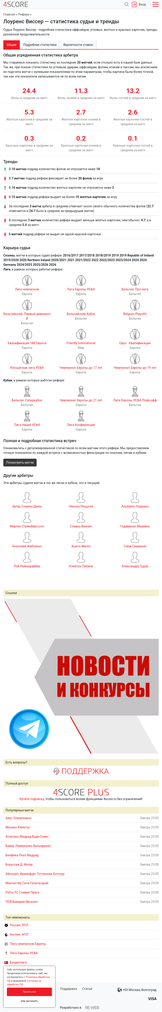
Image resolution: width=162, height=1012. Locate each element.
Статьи (87, 989)
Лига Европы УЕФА (21, 953)
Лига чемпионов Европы (25, 944)
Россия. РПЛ (16, 925)
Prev (9, 676)
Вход (139, 4)
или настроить (29, 1001)
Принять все (29, 992)
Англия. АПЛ (16, 934)
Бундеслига (15, 962)
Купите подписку (32, 799)
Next (152, 676)
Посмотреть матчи (20, 462)
